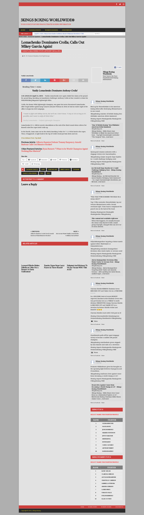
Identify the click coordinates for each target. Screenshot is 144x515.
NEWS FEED (23, 36)
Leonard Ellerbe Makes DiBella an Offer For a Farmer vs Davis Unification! (30, 268)
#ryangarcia (114, 369)
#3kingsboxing (96, 121)
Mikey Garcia (65, 169)
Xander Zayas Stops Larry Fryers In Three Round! (54, 266)
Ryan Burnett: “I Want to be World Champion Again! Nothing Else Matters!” (54, 150)
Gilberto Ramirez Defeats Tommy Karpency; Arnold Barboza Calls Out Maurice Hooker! (51, 143)
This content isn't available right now (105, 218)
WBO (48, 173)
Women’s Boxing (52, 30)
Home (23, 30)
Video (94, 321)
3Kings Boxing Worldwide (105, 101)
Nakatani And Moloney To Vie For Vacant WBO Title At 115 (77, 267)
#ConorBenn (95, 371)
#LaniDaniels (95, 335)
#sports (99, 118)
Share (102, 141)
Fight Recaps (52, 169)
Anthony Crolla (32, 169)
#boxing (93, 118)
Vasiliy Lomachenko (30, 173)
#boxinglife (110, 212)
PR (24, 56)
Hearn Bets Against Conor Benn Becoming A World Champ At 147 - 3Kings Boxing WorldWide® (106, 387)
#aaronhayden (111, 154)
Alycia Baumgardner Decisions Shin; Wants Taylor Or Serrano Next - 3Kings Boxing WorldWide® (105, 262)
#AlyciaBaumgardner (98, 241)
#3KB (102, 121)
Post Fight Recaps (44, 56)
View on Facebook (95, 141)
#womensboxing (96, 256)
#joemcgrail (95, 152)
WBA (41, 173)
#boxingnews (116, 118)
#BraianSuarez (117, 109)
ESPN (43, 169)
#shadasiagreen (113, 316)
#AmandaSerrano (97, 246)
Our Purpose (68, 30)
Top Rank (76, 169)
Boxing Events (35, 30)
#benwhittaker (104, 106)
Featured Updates (34, 36)
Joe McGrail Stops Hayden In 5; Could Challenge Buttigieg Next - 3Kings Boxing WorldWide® (106, 170)
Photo (94, 352)
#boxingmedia (107, 118)
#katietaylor (105, 244)
